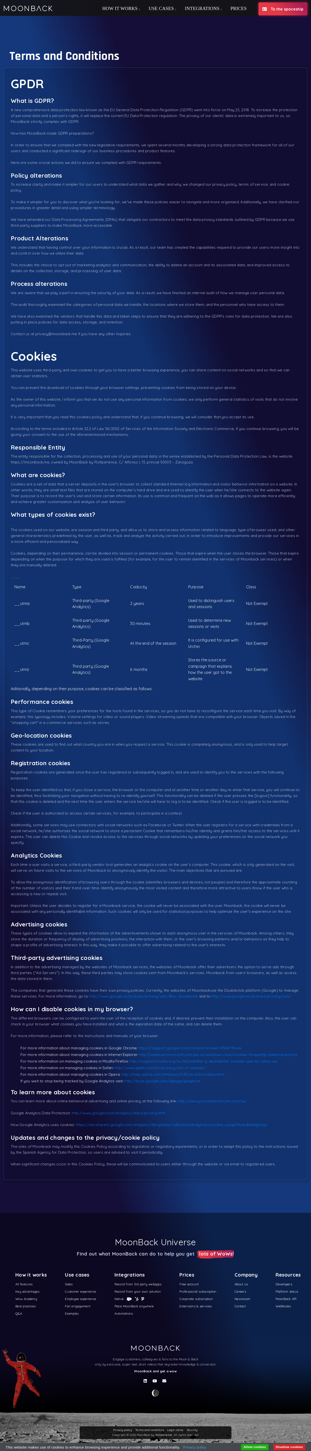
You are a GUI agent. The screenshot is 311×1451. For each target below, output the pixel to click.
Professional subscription (197, 1291)
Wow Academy (26, 1299)
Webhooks (283, 1306)
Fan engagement (78, 1306)
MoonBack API (286, 1299)
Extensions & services (195, 1306)
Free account (189, 1284)
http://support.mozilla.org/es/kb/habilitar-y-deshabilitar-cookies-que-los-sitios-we (203, 1061)
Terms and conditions (149, 1430)
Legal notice (175, 1430)
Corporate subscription (196, 1299)
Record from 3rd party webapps (137, 1284)
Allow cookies (254, 1447)
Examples (72, 1313)
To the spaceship (282, 9)
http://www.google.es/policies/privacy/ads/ (251, 996)
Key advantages (27, 1291)
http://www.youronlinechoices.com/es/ (212, 1101)
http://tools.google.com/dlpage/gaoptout (162, 1081)
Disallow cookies (289, 1447)
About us (241, 1284)
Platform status (287, 1291)
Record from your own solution (137, 1291)
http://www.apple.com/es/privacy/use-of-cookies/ (160, 1067)
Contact (240, 1306)
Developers (284, 1284)
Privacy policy (122, 1430)
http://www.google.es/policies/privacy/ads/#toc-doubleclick (143, 996)
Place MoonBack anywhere (134, 1306)
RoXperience (164, 1435)
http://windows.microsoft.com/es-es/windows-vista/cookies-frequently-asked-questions (218, 1054)
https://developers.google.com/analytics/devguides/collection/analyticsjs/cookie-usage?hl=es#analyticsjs (172, 1124)
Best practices (25, 1306)
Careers (240, 1291)
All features (23, 1284)
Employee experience (80, 1299)
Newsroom (242, 1299)
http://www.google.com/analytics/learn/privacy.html (118, 1113)
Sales (69, 1284)
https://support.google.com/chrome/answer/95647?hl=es (190, 1048)
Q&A (18, 1313)
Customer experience (80, 1291)
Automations (123, 1313)
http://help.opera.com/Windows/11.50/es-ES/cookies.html (173, 1074)
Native (119, 1299)
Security (192, 1430)
